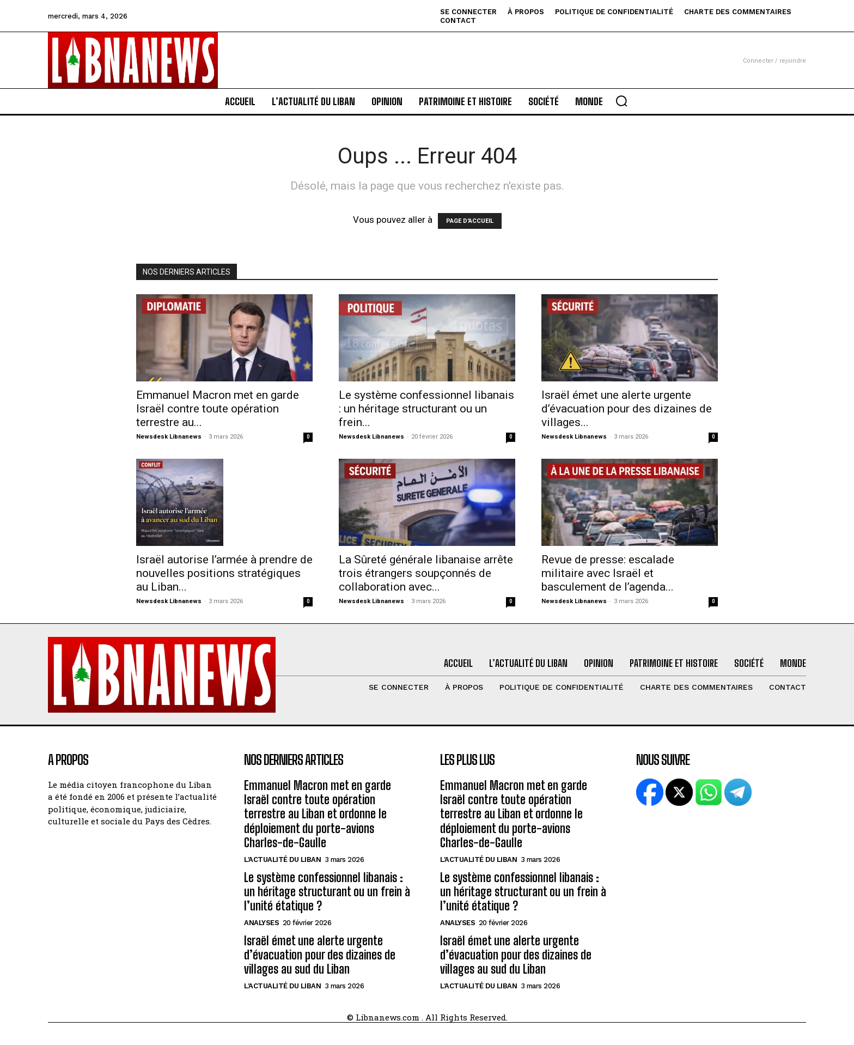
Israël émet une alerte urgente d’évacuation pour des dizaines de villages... (626, 408)
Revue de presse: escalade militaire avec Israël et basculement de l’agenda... (607, 573)
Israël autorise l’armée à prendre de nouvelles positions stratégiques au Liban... (224, 573)
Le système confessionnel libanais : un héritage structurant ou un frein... (426, 408)
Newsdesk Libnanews (169, 436)
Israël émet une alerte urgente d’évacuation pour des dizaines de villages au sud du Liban (319, 955)
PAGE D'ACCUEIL (469, 220)
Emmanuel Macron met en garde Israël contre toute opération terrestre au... (217, 408)
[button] (621, 101)
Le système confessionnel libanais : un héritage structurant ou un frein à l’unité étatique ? (327, 892)
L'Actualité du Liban (282, 859)
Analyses (261, 923)
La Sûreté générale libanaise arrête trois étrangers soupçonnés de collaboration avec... (426, 573)
